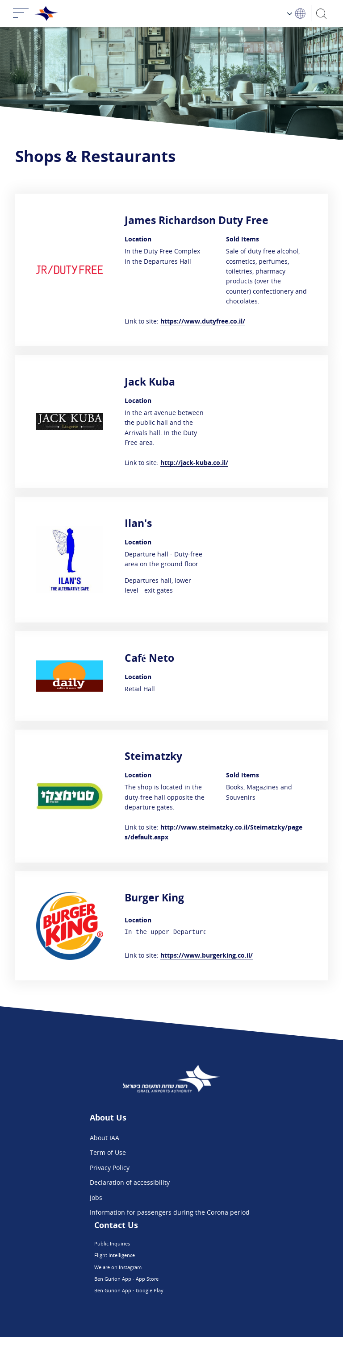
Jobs (96, 1197)
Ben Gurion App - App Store (167, 1290)
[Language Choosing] (297, 13)
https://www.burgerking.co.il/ (206, 955)
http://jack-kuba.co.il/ (194, 462)
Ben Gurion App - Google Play (169, 1305)
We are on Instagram (156, 1275)
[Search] (321, 13)
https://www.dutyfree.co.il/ (202, 321)
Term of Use (108, 1152)
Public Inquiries (148, 1245)
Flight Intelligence (152, 1260)
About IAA (104, 1137)
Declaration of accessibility (130, 1182)
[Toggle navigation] (21, 13)
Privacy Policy (110, 1167)
